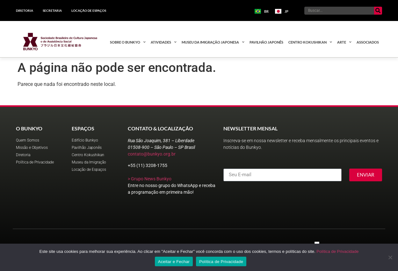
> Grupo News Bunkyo (149, 178)
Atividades (164, 42)
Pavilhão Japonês (266, 42)
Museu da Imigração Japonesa (213, 42)
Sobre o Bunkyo (128, 42)
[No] (390, 257)
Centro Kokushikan (310, 42)
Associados (368, 42)
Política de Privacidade (337, 251)
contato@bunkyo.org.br (152, 153)
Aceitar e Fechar (174, 261)
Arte (344, 42)
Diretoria (24, 10)
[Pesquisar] (378, 11)
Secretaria (52, 10)
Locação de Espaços (88, 10)
